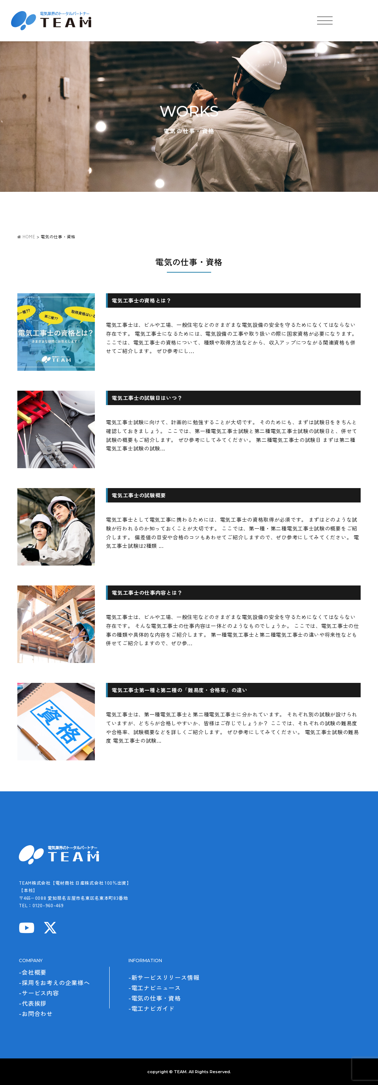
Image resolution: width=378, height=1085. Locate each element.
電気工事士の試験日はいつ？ (147, 397)
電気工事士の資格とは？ (142, 300)
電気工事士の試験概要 (139, 495)
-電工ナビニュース (154, 987)
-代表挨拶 (33, 1003)
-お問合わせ (36, 1013)
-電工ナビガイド (151, 1008)
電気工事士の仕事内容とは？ (147, 592)
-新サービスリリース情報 (164, 977)
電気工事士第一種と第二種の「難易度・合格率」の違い (180, 690)
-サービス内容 (39, 992)
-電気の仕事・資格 (154, 998)
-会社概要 (33, 972)
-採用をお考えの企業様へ (54, 982)
